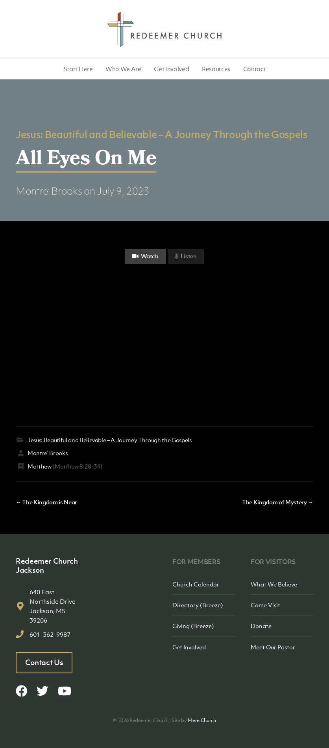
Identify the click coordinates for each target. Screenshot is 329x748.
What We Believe (274, 584)
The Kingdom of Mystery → (277, 502)
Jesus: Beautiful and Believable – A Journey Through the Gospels (161, 134)
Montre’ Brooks (49, 190)
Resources (216, 69)
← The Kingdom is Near (46, 502)
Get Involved (171, 69)
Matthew (40, 466)
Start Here (78, 69)
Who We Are (123, 69)
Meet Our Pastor (273, 647)
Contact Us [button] (44, 662)
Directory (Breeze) (197, 605)
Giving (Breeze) (193, 626)
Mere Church (202, 720)
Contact (254, 69)
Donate (261, 626)
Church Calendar (195, 584)
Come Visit (265, 605)
